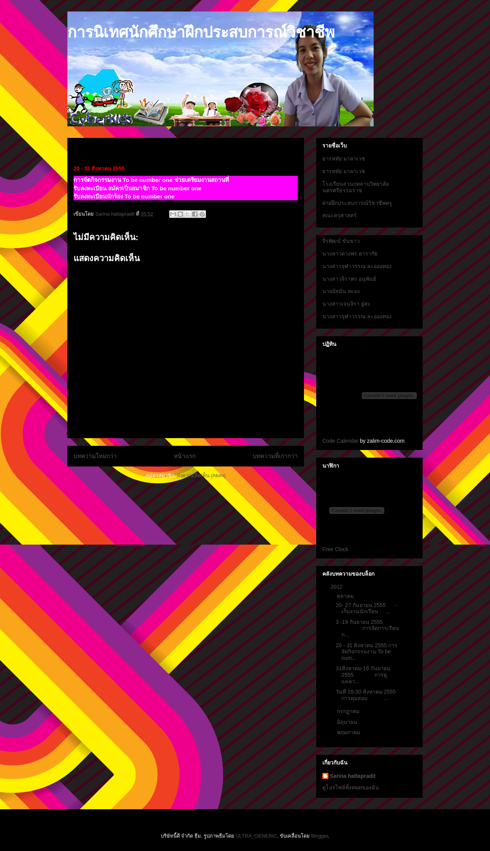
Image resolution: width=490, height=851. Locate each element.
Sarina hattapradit (353, 776)
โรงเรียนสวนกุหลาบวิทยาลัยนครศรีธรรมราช (355, 187)
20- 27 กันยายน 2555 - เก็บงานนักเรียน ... (366, 608)
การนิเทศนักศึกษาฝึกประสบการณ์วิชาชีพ (201, 32)
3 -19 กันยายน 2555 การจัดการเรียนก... (367, 628)
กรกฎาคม (349, 711)
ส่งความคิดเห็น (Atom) (201, 475)
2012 (337, 587)
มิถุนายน (348, 722)
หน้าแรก (185, 456)
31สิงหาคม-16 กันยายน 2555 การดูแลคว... (363, 674)
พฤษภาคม (349, 732)
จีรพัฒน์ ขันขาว (341, 241)
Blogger (319, 836)
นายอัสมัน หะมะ (341, 291)
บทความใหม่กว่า (95, 456)
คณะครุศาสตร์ (339, 215)
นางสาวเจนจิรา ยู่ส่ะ (346, 304)
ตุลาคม (346, 596)
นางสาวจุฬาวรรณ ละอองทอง (357, 266)
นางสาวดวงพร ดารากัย (349, 253)
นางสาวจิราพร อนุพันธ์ (349, 279)
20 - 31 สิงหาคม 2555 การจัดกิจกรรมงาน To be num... (366, 651)
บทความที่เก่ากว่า (275, 456)
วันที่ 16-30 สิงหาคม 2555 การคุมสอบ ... (366, 695)
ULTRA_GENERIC (256, 836)
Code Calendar (340, 441)
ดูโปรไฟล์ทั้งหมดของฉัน (350, 787)
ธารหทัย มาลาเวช (343, 158)
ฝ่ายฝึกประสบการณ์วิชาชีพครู (357, 203)
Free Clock (335, 549)
